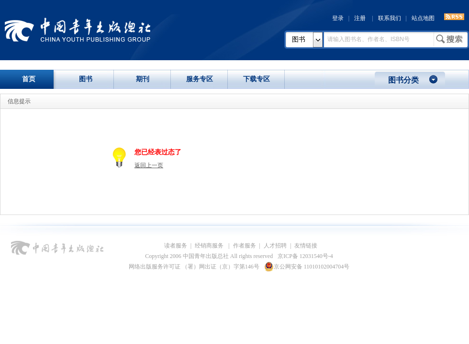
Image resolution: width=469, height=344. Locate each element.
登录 (338, 18)
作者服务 (244, 245)
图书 (298, 39)
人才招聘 (275, 245)
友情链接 (305, 245)
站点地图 (423, 18)
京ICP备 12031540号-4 (305, 256)
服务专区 (199, 79)
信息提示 (19, 101)
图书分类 (403, 80)
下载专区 (256, 79)
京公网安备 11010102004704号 (307, 266)
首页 (28, 79)
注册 (360, 18)
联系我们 (389, 18)
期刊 (142, 79)
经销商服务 (210, 245)
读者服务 (175, 245)
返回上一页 (148, 165)
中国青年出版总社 (77, 30)
